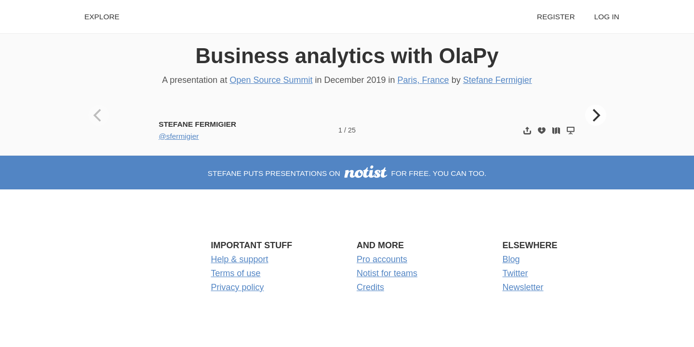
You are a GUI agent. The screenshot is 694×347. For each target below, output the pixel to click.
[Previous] (98, 115)
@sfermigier (179, 136)
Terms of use (236, 273)
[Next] (595, 115)
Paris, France (423, 80)
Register (556, 17)
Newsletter (523, 287)
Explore (102, 17)
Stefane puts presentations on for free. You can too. (347, 173)
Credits (370, 287)
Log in (606, 17)
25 (352, 130)
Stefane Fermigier (497, 80)
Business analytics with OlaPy (346, 55)
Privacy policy (237, 287)
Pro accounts (382, 259)
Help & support (239, 259)
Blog (511, 259)
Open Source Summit (270, 80)
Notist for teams (387, 273)
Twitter (515, 273)
